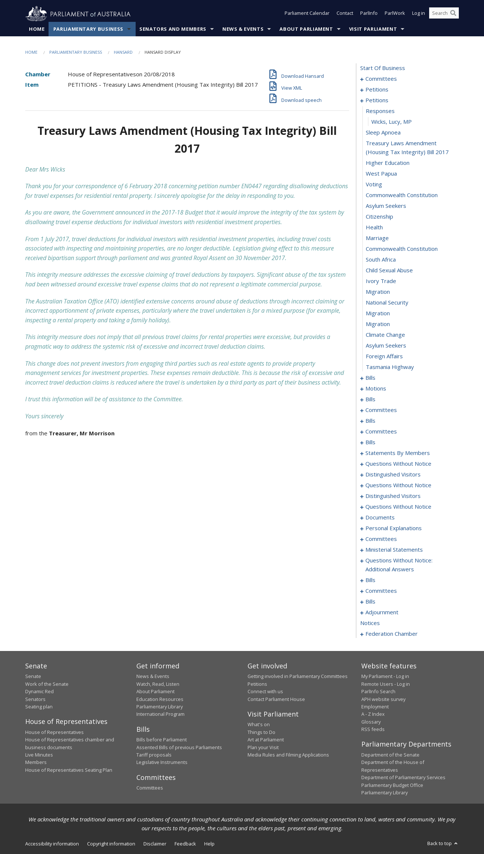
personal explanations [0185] (393, 528)
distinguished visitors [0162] (393, 496)
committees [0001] (381, 79)
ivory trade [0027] (381, 281)
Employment (375, 707)
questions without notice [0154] (398, 485)
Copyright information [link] (111, 844)
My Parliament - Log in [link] (385, 676)
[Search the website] (444, 14)
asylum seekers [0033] (386, 345)
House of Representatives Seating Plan (68, 770)
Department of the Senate (390, 755)
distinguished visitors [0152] (393, 474)
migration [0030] (378, 313)
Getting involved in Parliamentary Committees (298, 676)
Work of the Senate (47, 684)
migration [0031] (378, 324)
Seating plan (39, 707)
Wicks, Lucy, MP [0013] (391, 122)
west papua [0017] (381, 173)
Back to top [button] (443, 843)
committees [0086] (381, 431)
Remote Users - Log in (385, 684)
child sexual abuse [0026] (389, 270)
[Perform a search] (453, 14)
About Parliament (306, 29)
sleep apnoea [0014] (383, 132)
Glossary (371, 721)
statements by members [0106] (397, 453)
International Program (160, 714)
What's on (259, 724)
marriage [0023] (377, 238)
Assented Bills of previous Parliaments (179, 747)
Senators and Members (172, 29)
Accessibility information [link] (52, 844)
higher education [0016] (388, 163)
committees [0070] (381, 410)
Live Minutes (39, 755)
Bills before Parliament (161, 740)
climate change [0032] (385, 335)
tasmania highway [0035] (390, 367)
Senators (35, 699)
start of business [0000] (382, 68)
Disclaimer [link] (154, 844)
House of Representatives (54, 732)
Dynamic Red (39, 691)
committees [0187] (381, 539)
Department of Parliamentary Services (403, 777)
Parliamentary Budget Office (392, 785)
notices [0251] (370, 623)
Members (36, 762)
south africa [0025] (381, 259)
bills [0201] (370, 580)
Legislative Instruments (162, 762)
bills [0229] (370, 601)
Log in (418, 14)
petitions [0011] (376, 100)
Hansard (123, 52)
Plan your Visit (263, 747)
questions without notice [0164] (398, 507)
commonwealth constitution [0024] (402, 249)
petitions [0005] (376, 89)
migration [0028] (378, 292)
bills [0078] (370, 421)
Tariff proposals (154, 755)
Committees (149, 788)
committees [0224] (381, 591)
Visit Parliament (373, 29)
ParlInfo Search (378, 691)
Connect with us (265, 691)
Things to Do (261, 732)
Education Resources (159, 699)
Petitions (257, 684)
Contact (345, 14)
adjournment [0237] (381, 612)
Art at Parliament (266, 740)
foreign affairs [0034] (384, 356)
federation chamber (391, 634)
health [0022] (374, 227)
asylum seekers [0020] (386, 206)
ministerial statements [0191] (394, 550)
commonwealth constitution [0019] (402, 195)
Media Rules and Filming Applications (288, 755)
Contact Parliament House (276, 699)
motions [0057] (375, 388)
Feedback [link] (185, 844)
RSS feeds (373, 729)
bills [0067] (370, 399)
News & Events (242, 29)
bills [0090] (370, 442)
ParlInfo (369, 14)
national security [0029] (387, 302)
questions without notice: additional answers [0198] (398, 565)
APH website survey (383, 699)
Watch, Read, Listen (157, 684)
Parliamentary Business (88, 29)
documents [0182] (380, 517)
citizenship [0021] (379, 216)
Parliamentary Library (159, 707)
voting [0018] (374, 184)
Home (37, 29)
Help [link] (209, 844)
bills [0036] (370, 378)
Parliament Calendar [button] (307, 14)
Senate (33, 676)
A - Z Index (373, 714)
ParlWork (395, 14)
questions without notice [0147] (398, 464)
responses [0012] (380, 111)
